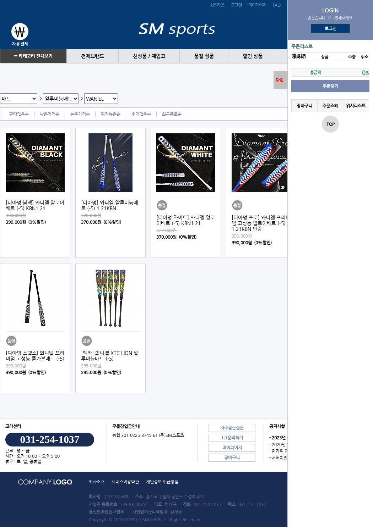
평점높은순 (110, 114)
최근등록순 (172, 114)
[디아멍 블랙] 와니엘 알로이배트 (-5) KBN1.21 (35, 205)
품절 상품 (204, 56)
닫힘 (279, 80)
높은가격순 (80, 114)
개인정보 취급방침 (162, 481)
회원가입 (217, 4)
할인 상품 (253, 56)
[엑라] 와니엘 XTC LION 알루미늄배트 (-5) (109, 355)
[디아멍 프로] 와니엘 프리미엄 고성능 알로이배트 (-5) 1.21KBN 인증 (261, 223)
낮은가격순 (49, 114)
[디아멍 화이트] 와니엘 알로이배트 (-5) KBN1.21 (185, 220)
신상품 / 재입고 (149, 56)
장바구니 (304, 105)
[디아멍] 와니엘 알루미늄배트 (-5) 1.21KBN (109, 205)
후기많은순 (141, 114)
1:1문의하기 (232, 437)
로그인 (330, 28)
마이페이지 (257, 4)
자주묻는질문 (232, 427)
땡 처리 (299, 56)
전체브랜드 (92, 56)
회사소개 (96, 481)
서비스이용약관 (125, 481)
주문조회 (330, 105)
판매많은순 (19, 114)
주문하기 (330, 86)
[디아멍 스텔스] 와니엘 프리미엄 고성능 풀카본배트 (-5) (35, 355)
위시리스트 (356, 105)
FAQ (276, 4)
